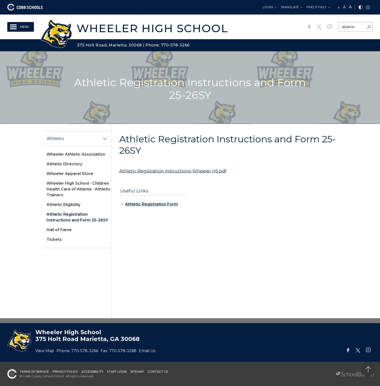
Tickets (54, 239)
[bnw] (361, 7)
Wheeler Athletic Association (76, 154)
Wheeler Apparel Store (70, 173)
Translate (290, 7)
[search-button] (369, 27)
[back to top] (368, 369)
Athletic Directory (64, 164)
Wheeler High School (152, 28)
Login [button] (268, 7)
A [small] (339, 7)
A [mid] (344, 7)
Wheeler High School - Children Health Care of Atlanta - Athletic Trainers (79, 189)
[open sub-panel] (105, 139)
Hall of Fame (59, 229)
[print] (368, 7)
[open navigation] (20, 27)
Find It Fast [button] (316, 7)
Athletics (55, 138)
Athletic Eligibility (63, 204)
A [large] (350, 7)
